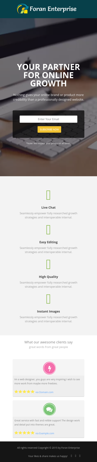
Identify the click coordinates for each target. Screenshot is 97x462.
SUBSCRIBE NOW (49, 129)
